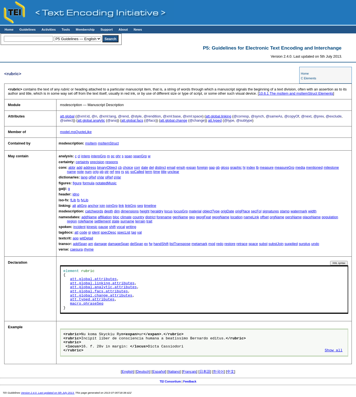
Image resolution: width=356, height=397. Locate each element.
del (151, 167)
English (128, 371)
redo (219, 244)
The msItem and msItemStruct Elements (296, 93)
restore (230, 244)
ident (96, 232)
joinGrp (112, 206)
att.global (67, 116)
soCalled (137, 172)
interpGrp (98, 156)
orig (95, 172)
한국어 (218, 371)
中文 (230, 371)
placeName (312, 217)
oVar (100, 177)
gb (218, 167)
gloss (225, 167)
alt (74, 206)
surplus (304, 244)
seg (140, 206)
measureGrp (284, 167)
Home (8, 29)
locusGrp (181, 211)
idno (76, 194)
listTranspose (180, 244)
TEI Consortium (170, 381)
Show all (334, 350)
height (145, 211)
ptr (107, 172)
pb (101, 172)
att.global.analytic (91, 120)
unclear (173, 172)
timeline (150, 206)
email (171, 167)
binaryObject (107, 167)
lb (257, 167)
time (156, 172)
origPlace (242, 211)
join (102, 206)
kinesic (91, 227)
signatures (271, 211)
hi (244, 167)
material (195, 211)
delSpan (136, 244)
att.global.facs (132, 120)
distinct (160, 167)
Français (189, 371)
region (72, 221)
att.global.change (173, 120)
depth (108, 211)
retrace (242, 244)
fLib (73, 200)
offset (264, 217)
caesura (76, 249)
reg (117, 172)
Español (158, 371)
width (312, 211)
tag (133, 232)
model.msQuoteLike (76, 132)
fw (150, 244)
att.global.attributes (93, 279)
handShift (161, 244)
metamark (199, 244)
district (150, 217)
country (138, 217)
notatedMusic (106, 183)
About (123, 29)
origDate (227, 211)
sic (127, 172)
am (90, 244)
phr (118, 156)
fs (78, 200)
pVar (117, 177)
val (139, 232)
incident (79, 227)
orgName (277, 217)
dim (117, 211)
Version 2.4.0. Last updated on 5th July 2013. (48, 392)
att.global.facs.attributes (99, 291)
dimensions (130, 211)
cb (120, 167)
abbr (72, 167)
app (75, 238)
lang (84, 177)
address (89, 167)
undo (315, 244)
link (121, 206)
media (300, 167)
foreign (202, 167)
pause (103, 227)
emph (180, 167)
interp (85, 156)
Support (106, 29)
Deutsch (143, 371)
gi (89, 232)
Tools (65, 29)
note (80, 172)
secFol (256, 211)
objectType (211, 211)
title (164, 172)
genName (180, 217)
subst (263, 244)
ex (146, 244)
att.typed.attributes (92, 299)
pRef (109, 177)
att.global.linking (218, 116)
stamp (285, 211)
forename (164, 217)
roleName (85, 221)
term (148, 172)
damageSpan (118, 244)
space (253, 244)
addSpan (80, 244)
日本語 (204, 371)
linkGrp (130, 206)
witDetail (86, 238)
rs (122, 172)
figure (77, 183)
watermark (299, 211)
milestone (331, 167)
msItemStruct (108, 143)
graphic (236, 167)
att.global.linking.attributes (102, 283)
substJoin (275, 244)
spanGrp (140, 156)
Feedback (189, 381)
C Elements (308, 78)
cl (79, 156)
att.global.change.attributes (101, 295)
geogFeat (203, 217)
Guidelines (27, 29)
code (83, 232)
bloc (116, 217)
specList (123, 232)
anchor (93, 206)
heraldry (156, 211)
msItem (91, 143)
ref (112, 172)
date (144, 167)
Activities (48, 29)
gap (212, 167)
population (330, 217)
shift (112, 227)
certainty (82, 162)
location (236, 217)
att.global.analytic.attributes (103, 287)
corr (137, 167)
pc (113, 156)
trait (149, 221)
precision (97, 162)
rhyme (89, 249)
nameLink (251, 217)
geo (192, 217)
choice (128, 167)
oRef (92, 177)
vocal (121, 227)
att (76, 232)
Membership (85, 29)
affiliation (105, 217)
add (79, 167)
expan (191, 167)
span (128, 156)
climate (126, 217)
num (88, 172)
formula (89, 183)
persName (293, 217)
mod (211, 244)
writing (131, 227)
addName (89, 217)
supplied (291, 244)
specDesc (108, 232)
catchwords (94, 211)
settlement (102, 221)
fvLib (84, 200)
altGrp (82, 206)
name (71, 172)
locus (168, 211)
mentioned (314, 167)
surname (127, 221)
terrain (140, 221)
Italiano (174, 371)
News (138, 29)
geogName (220, 217)
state (116, 221)
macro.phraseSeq (86, 303)
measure (267, 167)
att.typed (215, 120)
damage (100, 244)
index (250, 167)
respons (111, 162)
